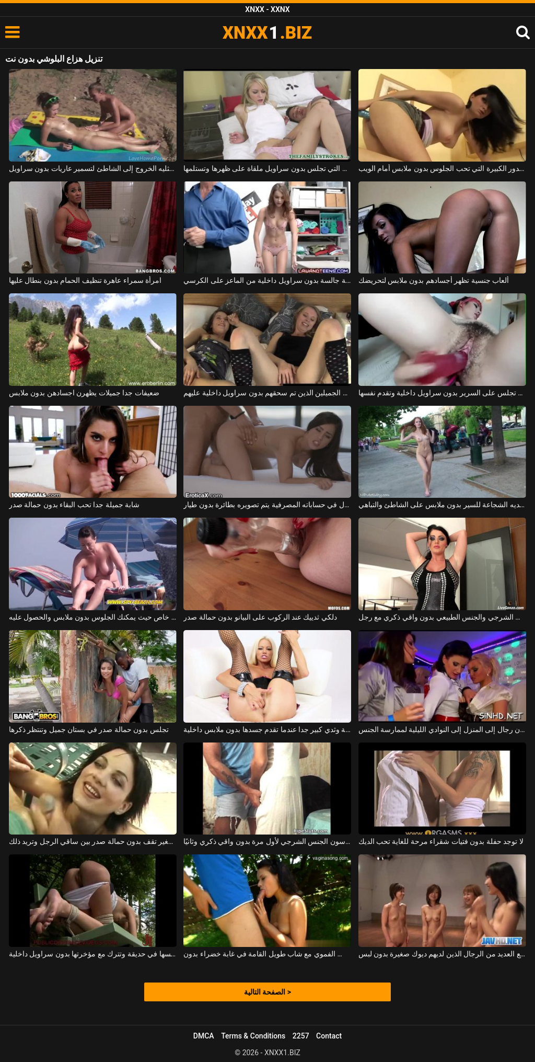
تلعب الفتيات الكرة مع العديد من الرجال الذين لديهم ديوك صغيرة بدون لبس (442, 954)
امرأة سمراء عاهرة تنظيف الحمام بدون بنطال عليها (85, 280)
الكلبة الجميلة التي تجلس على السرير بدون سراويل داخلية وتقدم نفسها (442, 393)
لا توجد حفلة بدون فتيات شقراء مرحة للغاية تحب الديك (441, 841)
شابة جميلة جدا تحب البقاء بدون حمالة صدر (74, 504)
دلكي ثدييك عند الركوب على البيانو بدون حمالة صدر (260, 617)
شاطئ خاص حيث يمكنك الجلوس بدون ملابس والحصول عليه (93, 617)
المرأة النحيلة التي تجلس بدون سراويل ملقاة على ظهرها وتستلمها (267, 168)
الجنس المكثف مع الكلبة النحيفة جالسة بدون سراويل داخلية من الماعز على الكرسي (267, 280)
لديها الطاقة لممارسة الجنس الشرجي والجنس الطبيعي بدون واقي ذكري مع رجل (442, 617)
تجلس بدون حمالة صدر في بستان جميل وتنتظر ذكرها (89, 729)
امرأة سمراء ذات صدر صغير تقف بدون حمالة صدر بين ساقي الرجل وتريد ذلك (93, 841)
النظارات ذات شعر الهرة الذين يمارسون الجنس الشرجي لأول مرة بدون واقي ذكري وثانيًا (267, 841)
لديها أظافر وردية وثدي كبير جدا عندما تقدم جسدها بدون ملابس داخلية (267, 729)
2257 (301, 1036)
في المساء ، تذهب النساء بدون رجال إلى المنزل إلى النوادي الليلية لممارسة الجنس (442, 729)
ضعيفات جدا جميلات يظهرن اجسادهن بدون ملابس (84, 393)
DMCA (203, 1036)
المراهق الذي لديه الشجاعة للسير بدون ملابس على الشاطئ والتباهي (442, 504)
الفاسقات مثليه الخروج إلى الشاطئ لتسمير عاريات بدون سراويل (93, 168)
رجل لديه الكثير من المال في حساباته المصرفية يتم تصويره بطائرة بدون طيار (267, 504)
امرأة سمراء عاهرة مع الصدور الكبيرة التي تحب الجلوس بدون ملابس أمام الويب (442, 168)
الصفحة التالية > (267, 992)
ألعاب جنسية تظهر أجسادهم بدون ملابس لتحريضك (433, 280)
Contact (329, 1036)
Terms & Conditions (253, 1036)
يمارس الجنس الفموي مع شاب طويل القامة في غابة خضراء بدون (267, 954)
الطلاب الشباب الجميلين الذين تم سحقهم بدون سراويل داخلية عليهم (267, 393)
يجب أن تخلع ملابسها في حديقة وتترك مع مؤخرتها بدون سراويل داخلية (93, 954)
